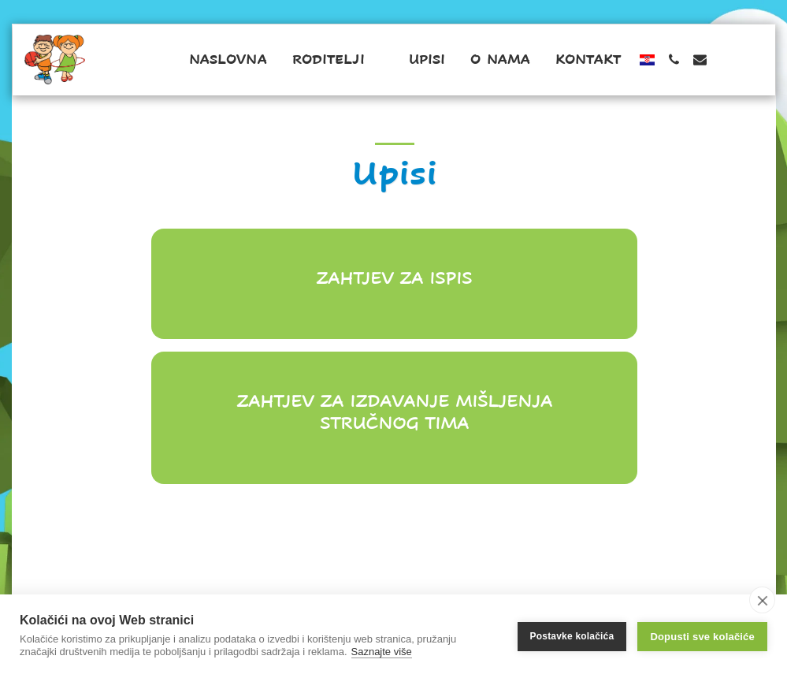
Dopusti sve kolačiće (702, 637)
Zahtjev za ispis (394, 278)
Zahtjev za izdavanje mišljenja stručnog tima (394, 412)
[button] (337, 60)
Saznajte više (381, 652)
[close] (762, 600)
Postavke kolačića (572, 636)
